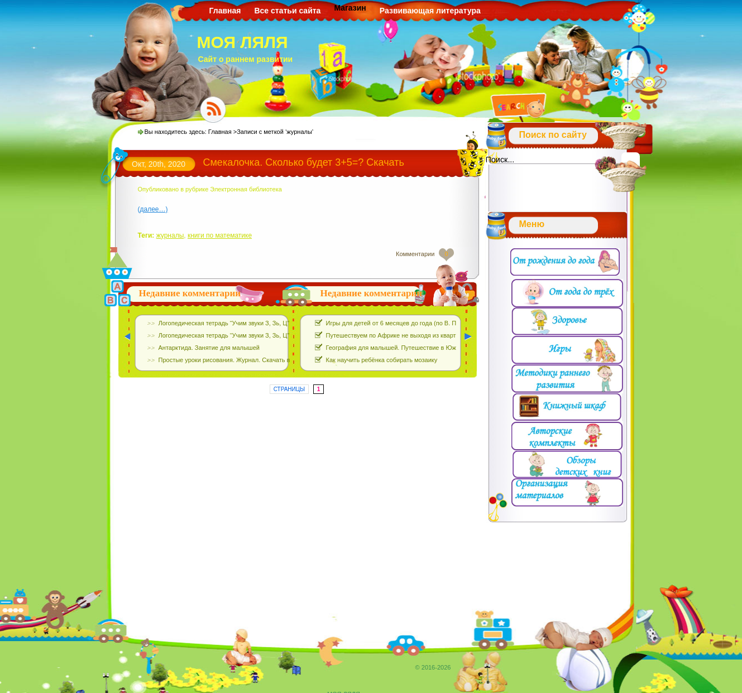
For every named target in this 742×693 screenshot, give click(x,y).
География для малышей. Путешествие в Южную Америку (410, 347)
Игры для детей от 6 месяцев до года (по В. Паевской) (403, 323)
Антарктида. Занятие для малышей (209, 347)
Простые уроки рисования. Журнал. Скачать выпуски (234, 360)
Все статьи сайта (287, 10)
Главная (225, 10)
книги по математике (220, 235)
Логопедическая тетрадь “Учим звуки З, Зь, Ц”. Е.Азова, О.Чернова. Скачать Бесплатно (283, 323)
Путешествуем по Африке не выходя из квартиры (396, 335)
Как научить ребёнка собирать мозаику (382, 360)
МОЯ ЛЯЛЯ (242, 42)
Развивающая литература (430, 10)
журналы (170, 235)
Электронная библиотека (245, 189)
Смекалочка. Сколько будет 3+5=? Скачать (303, 162)
